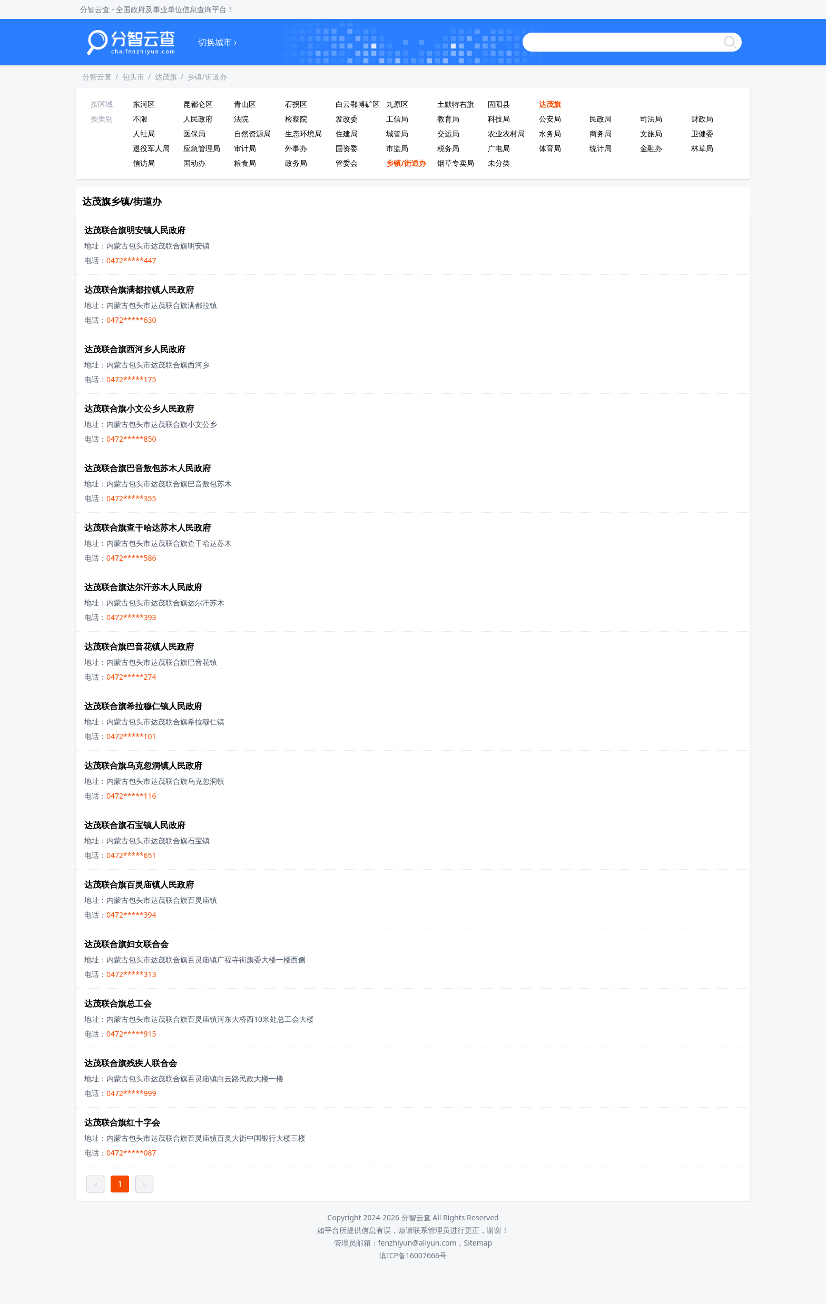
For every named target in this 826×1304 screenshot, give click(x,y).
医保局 (194, 133)
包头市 (133, 77)
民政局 (600, 119)
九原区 (397, 104)
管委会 (347, 163)
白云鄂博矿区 (358, 104)
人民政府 (198, 119)
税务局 (448, 148)
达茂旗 (166, 77)
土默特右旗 (455, 104)
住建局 (347, 133)
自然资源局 (252, 133)
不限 (140, 119)
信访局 (144, 163)
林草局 (702, 148)
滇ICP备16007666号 (413, 1255)
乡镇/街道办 (207, 77)
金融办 (651, 148)
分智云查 (97, 77)
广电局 (499, 148)
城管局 (397, 133)
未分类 (499, 163)
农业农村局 (506, 133)
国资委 (347, 148)
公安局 (550, 119)
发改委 (347, 119)
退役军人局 (151, 148)
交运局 (448, 133)
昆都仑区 (198, 104)
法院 (241, 119)
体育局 (550, 148)
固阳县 (499, 104)
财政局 (702, 119)
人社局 (144, 133)
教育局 (448, 119)
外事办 (296, 148)
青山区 (245, 104)
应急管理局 (201, 148)
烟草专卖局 (455, 163)
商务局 (600, 133)
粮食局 (245, 163)
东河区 (144, 104)
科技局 (499, 119)
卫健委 (702, 133)
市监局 (397, 148)
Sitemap (478, 1243)
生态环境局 (303, 133)
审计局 (245, 148)
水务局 (550, 133)
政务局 (296, 163)
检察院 (296, 119)
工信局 (397, 119)
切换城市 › (217, 42)
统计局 (600, 148)
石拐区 (296, 104)
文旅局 (651, 133)
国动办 (194, 163)
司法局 (651, 119)
